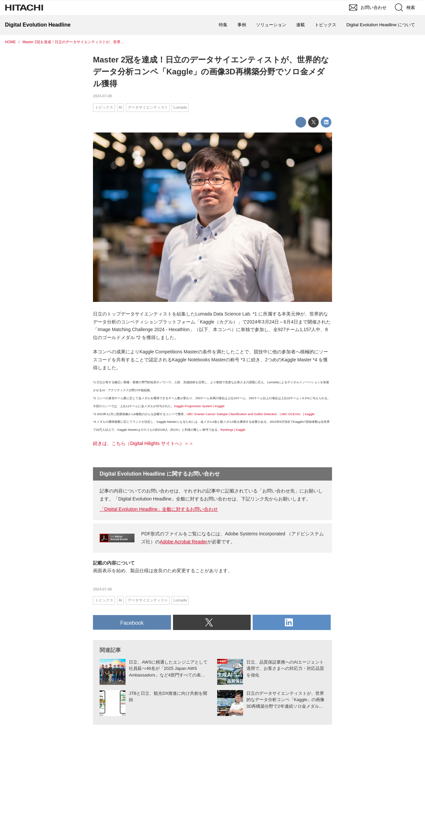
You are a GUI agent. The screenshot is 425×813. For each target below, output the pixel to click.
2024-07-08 (102, 96)
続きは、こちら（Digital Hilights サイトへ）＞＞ (143, 443)
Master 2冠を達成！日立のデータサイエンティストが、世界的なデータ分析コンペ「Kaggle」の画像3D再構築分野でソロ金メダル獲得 (211, 71)
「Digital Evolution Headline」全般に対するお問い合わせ (159, 509)
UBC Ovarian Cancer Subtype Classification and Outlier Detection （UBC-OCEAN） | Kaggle (250, 414)
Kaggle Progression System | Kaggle (199, 406)
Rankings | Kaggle (233, 429)
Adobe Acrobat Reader (183, 541)
